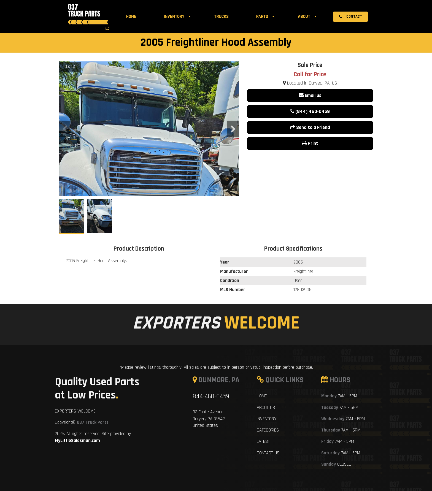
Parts (262, 16)
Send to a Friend (310, 127)
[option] (149, 181)
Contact (350, 16)
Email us (310, 95)
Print (310, 143)
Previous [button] (65, 129)
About (304, 16)
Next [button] (233, 129)
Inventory (174, 16)
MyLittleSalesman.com (77, 441)
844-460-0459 (211, 396)
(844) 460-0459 (310, 111)
